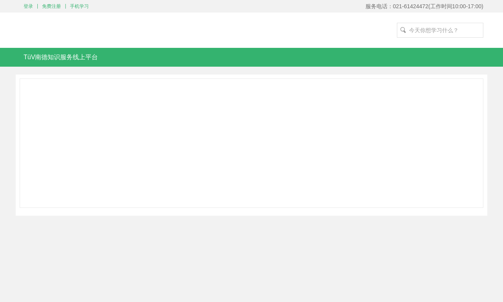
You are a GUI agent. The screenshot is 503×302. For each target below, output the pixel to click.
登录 (28, 6)
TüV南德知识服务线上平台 (61, 57)
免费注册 (51, 6)
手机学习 (79, 6)
